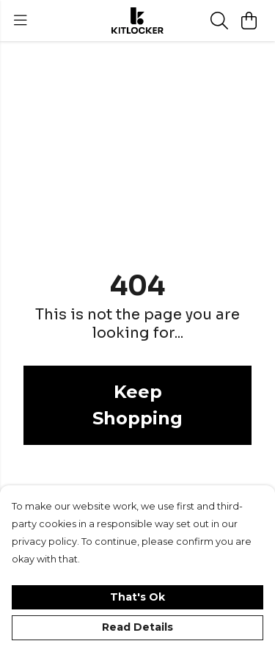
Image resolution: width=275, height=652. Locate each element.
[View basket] (248, 20)
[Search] (219, 20)
